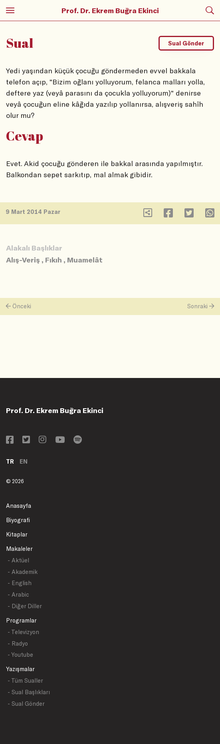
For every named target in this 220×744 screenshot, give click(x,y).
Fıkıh (53, 259)
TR (10, 461)
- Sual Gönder (26, 703)
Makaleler (19, 548)
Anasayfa (18, 505)
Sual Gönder (186, 43)
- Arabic (18, 594)
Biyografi (18, 520)
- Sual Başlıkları (29, 692)
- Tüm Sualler (25, 680)
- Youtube (20, 654)
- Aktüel (18, 560)
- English (20, 583)
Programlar (21, 620)
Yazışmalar (20, 669)
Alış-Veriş (23, 259)
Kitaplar (17, 534)
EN (24, 461)
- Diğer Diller (25, 606)
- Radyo (18, 643)
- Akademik (23, 571)
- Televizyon (23, 631)
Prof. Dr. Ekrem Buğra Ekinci (110, 10)
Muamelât (85, 259)
